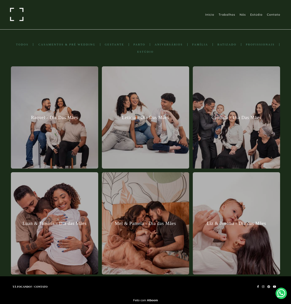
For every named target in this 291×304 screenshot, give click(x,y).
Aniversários (169, 44)
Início (209, 14)
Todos (22, 44)
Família (200, 44)
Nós (243, 14)
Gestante (114, 44)
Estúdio (256, 14)
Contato (273, 14)
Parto (139, 44)
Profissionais (260, 44)
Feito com (145, 300)
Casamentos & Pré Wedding (66, 44)
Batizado (226, 44)
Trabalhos (226, 14)
